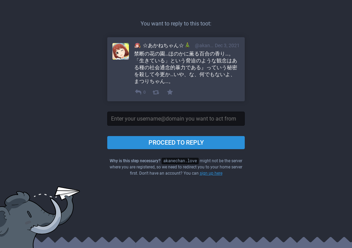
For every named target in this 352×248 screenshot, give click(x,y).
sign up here (211, 173)
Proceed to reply (176, 142)
